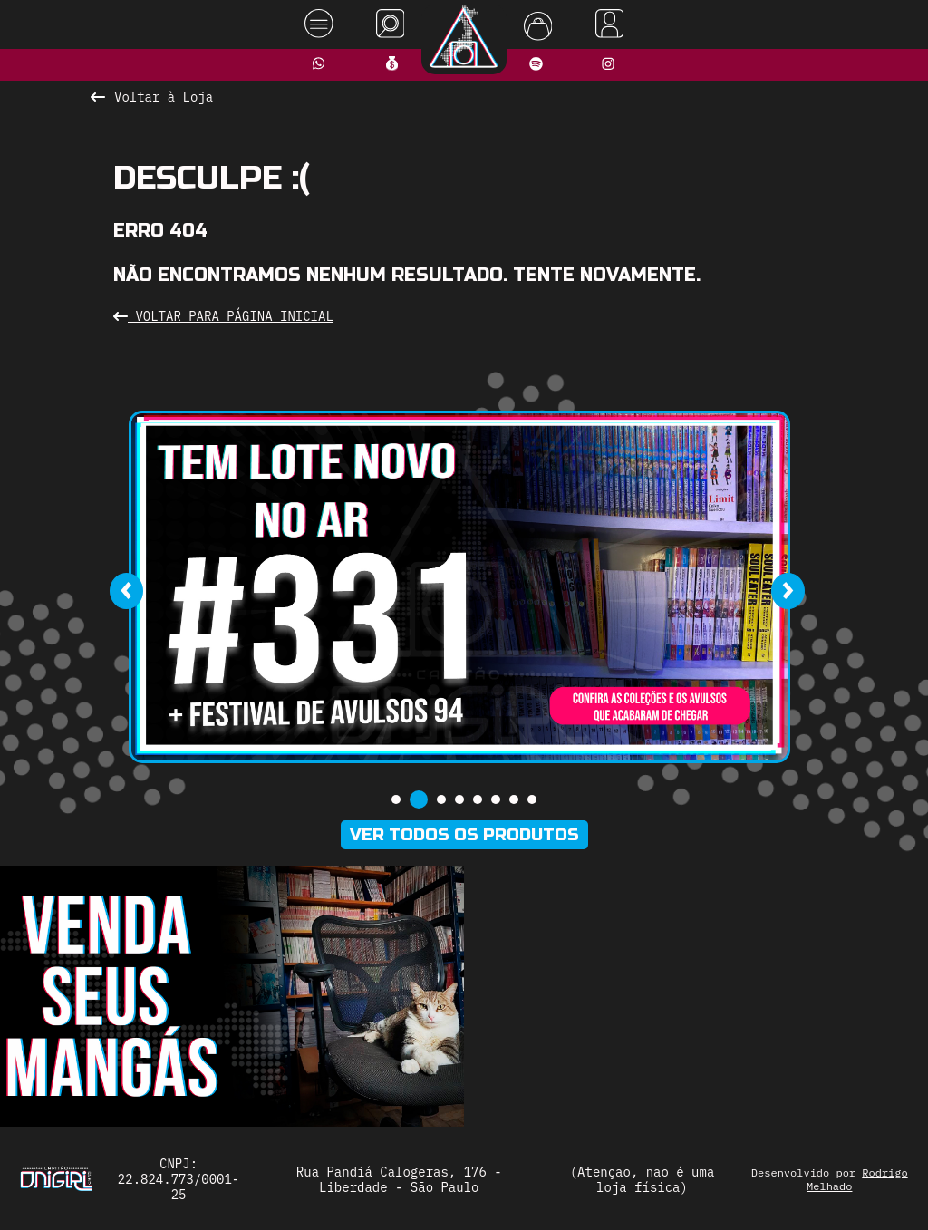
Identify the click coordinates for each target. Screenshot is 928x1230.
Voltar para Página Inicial (223, 316)
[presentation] (126, 591)
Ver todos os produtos (464, 835)
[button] (396, 799)
